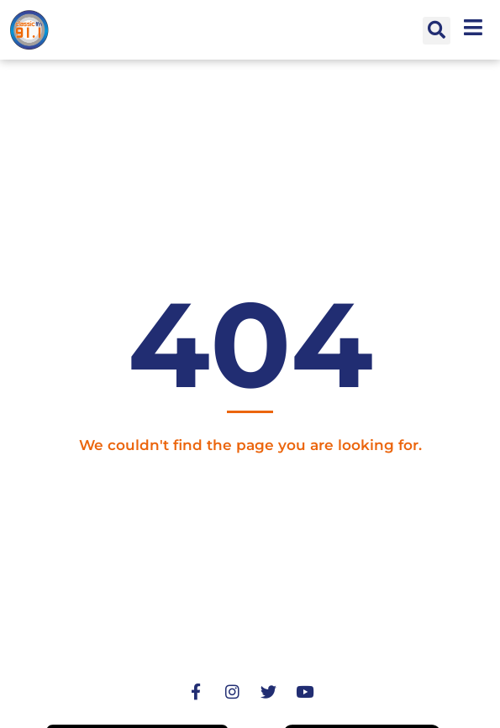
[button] (436, 31)
